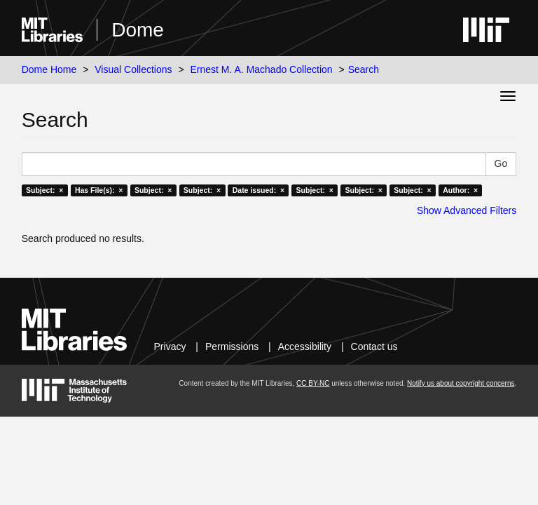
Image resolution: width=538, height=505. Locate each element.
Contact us (374, 346)
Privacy (170, 346)
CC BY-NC (312, 383)
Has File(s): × (99, 190)
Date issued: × (258, 190)
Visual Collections (133, 69)
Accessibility (304, 346)
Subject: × (44, 190)
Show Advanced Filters (466, 210)
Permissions (231, 346)
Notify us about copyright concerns (460, 383)
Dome (137, 30)
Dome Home (49, 69)
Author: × (460, 190)
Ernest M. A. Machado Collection (262, 69)
